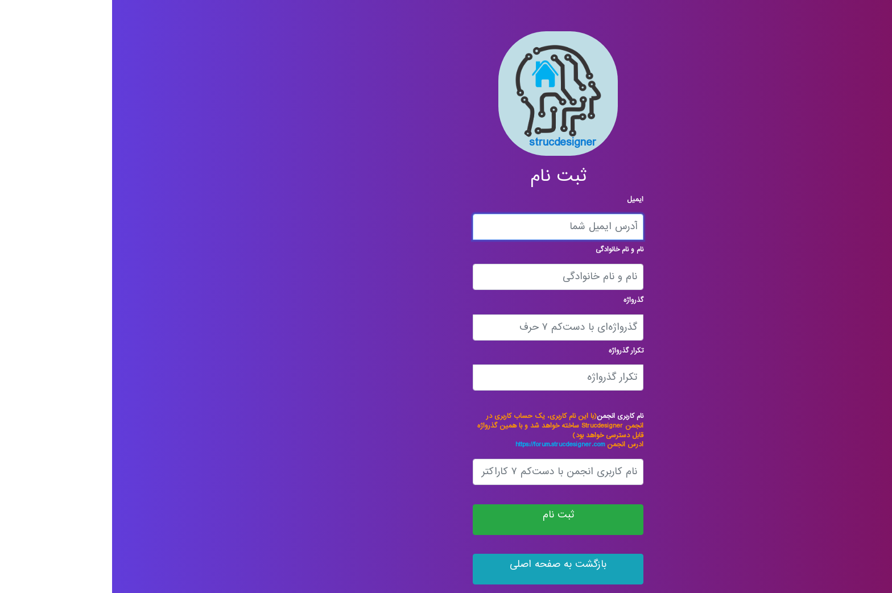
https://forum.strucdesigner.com (448, 444)
